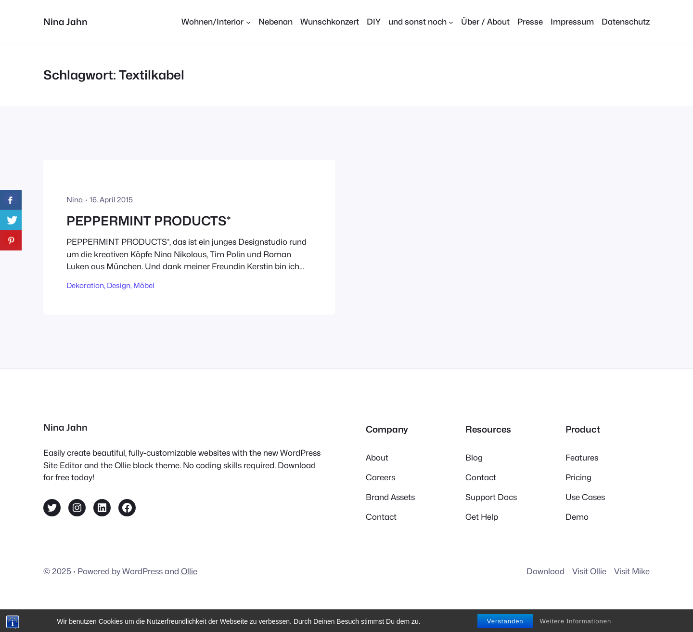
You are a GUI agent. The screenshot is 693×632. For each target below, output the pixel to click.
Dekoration (85, 285)
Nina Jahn (65, 21)
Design (118, 285)
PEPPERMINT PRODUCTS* (148, 220)
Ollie (189, 571)
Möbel (143, 285)
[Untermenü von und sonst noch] (420, 21)
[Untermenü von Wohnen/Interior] (215, 21)
